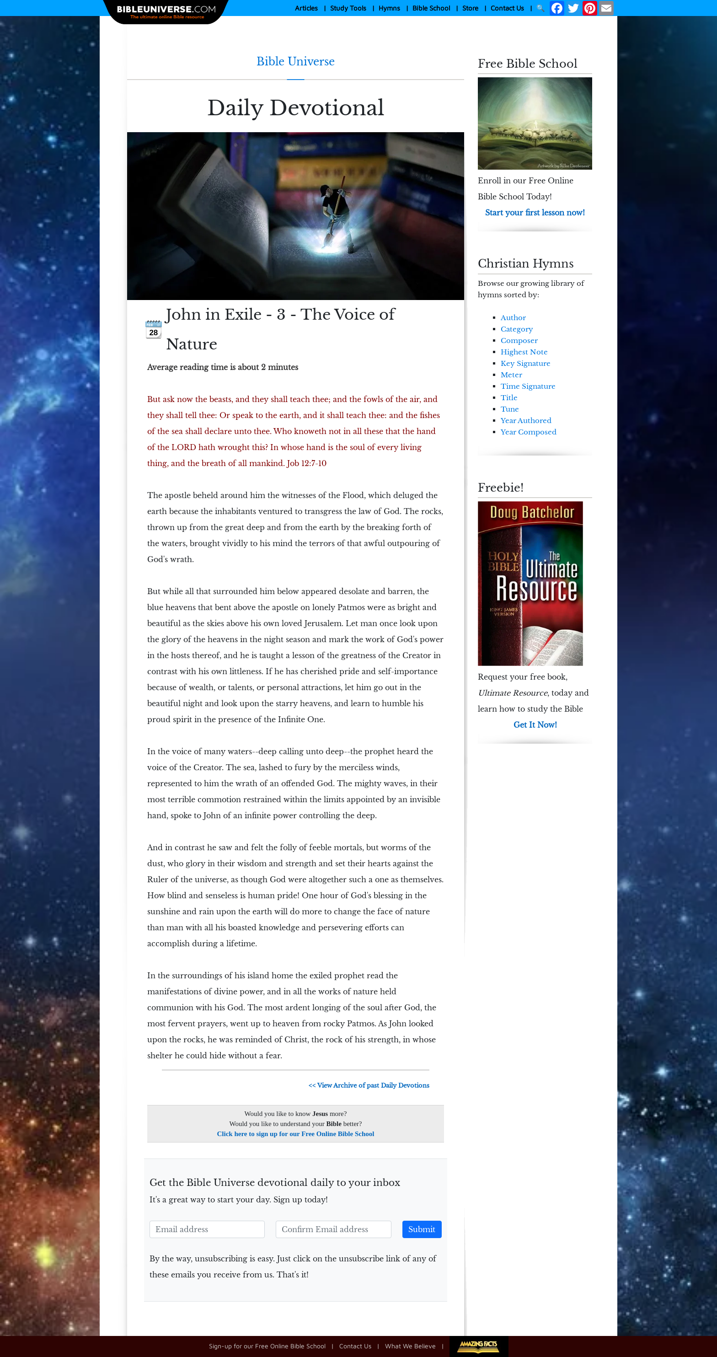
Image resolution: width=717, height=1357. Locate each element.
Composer (519, 340)
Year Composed (528, 432)
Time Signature (528, 386)
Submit (421, 1229)
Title (509, 397)
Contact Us (507, 8)
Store (470, 8)
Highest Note (524, 352)
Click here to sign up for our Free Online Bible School (296, 1133)
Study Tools (348, 8)
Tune (510, 409)
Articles (306, 8)
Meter (511, 374)
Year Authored (526, 420)
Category (517, 329)
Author (513, 317)
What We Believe (410, 1346)
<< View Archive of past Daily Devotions (369, 1085)
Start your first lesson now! (535, 212)
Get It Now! (535, 724)
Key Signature (526, 363)
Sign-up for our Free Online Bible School (267, 1346)
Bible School (431, 8)
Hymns (389, 8)
